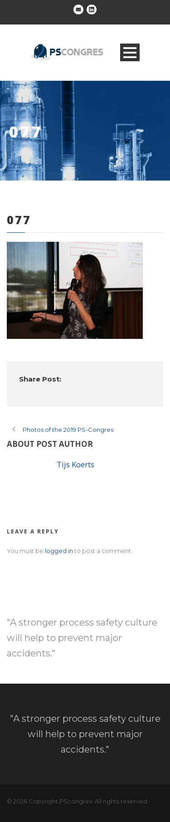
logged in (59, 550)
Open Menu (130, 52)
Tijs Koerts (75, 464)
